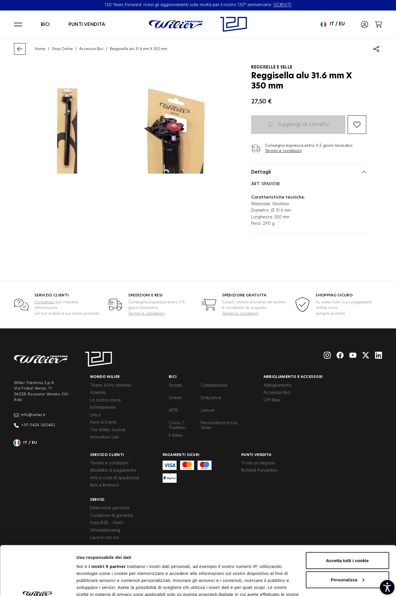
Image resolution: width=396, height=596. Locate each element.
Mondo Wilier (105, 377)
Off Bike (271, 400)
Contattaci (44, 302)
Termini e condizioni (283, 151)
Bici (45, 24)
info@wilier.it (30, 415)
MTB (173, 410)
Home (40, 49)
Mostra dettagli (92, 584)
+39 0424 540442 (34, 425)
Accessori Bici (91, 49)
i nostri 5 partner (107, 520)
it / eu (333, 24)
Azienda (98, 393)
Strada (175, 385)
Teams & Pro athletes (111, 385)
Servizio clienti (107, 455)
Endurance (211, 398)
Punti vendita (86, 24)
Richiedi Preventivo (259, 470)
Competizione (214, 385)
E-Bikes (176, 436)
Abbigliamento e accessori (293, 377)
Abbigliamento (277, 385)
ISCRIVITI (282, 5)
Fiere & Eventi (103, 422)
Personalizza (347, 533)
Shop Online (62, 49)
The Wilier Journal (107, 430)
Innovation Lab (104, 437)
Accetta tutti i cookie (347, 514)
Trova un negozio (258, 463)
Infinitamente (103, 408)
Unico (95, 415)
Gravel (175, 398)
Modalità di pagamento (113, 470)
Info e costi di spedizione (114, 478)
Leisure (208, 410)
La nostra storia (105, 400)
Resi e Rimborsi (104, 485)
